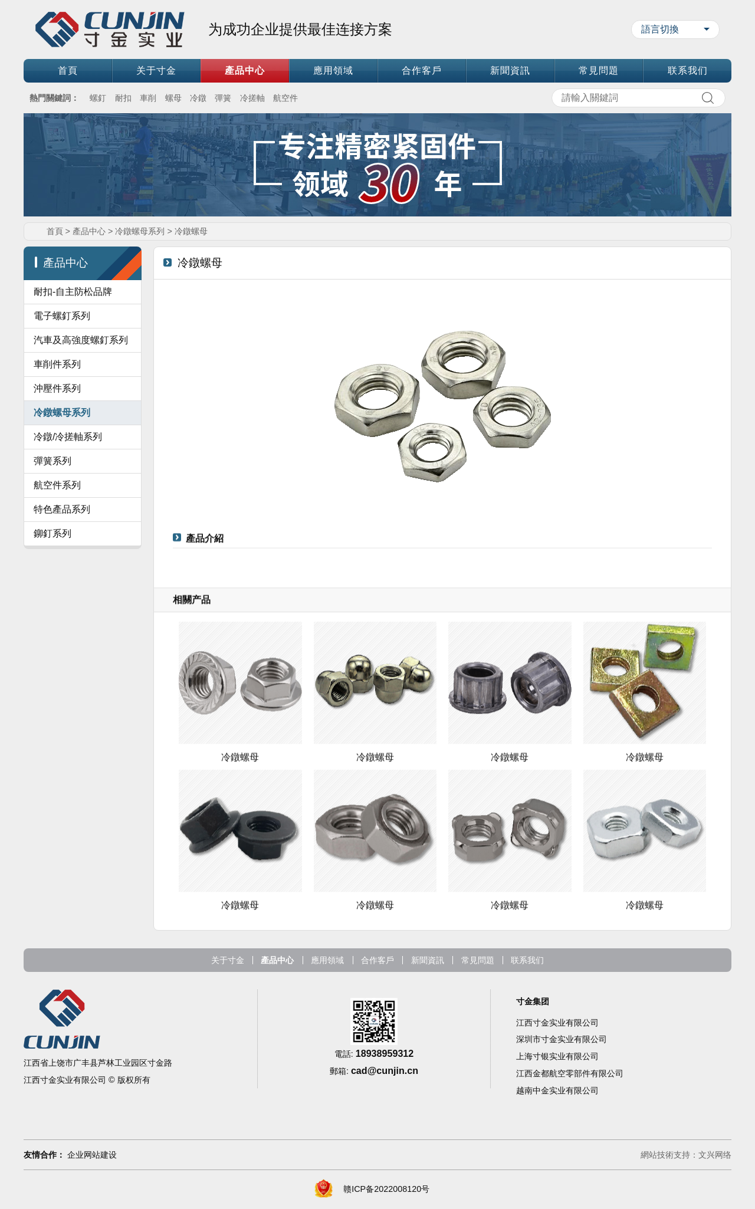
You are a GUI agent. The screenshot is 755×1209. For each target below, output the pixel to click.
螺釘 (98, 98)
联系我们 (688, 70)
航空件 (285, 98)
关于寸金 (156, 70)
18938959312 (385, 1083)
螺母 (173, 98)
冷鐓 (198, 98)
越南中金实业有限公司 (557, 1120)
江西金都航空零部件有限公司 (569, 1103)
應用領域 (333, 70)
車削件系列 (57, 364)
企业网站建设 (92, 1156)
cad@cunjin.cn (384, 1100)
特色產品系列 (62, 539)
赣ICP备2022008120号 (386, 1190)
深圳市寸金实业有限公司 (561, 1069)
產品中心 (245, 70)
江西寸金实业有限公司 (557, 1052)
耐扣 (123, 98)
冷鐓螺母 (191, 231)
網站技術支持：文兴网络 (686, 1156)
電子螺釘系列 (62, 316)
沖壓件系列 (57, 388)
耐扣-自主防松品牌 (73, 292)
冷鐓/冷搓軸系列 (68, 466)
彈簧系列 (52, 490)
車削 (148, 98)
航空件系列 (57, 515)
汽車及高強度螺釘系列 (81, 340)
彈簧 (223, 98)
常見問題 (599, 70)
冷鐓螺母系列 (140, 231)
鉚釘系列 (52, 563)
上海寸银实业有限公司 (557, 1086)
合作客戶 (422, 70)
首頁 (68, 70)
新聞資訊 (510, 70)
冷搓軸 (252, 98)
